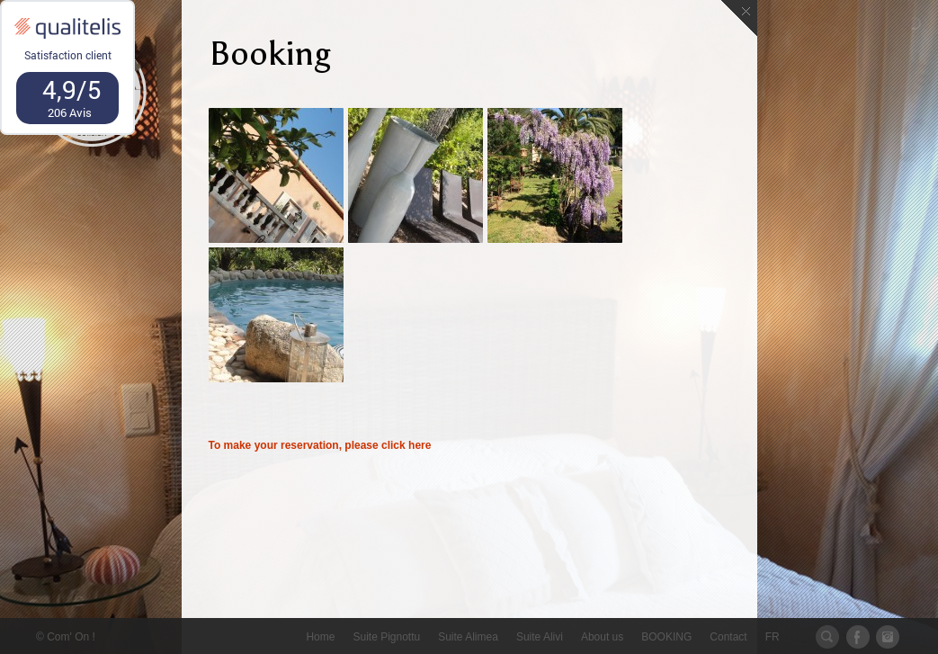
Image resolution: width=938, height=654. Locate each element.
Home (320, 637)
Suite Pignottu (386, 637)
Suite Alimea (468, 637)
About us (602, 637)
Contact (728, 637)
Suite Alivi (539, 637)
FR (772, 637)
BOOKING (666, 637)
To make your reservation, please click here (320, 445)
